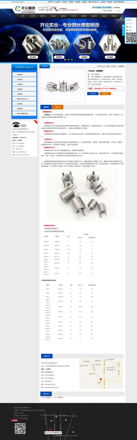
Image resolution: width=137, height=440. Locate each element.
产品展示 (53, 16)
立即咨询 (93, 93)
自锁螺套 (77, 2)
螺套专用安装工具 (93, 2)
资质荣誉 (83, 16)
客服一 (131, 27)
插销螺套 (109, 2)
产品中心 (114, 66)
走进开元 (33, 16)
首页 (22, 16)
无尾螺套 (71, 2)
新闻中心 (43, 16)
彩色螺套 (64, 2)
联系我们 (114, 16)
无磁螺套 (84, 2)
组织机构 (94, 16)
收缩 (123, 30)
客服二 (131, 30)
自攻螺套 (103, 2)
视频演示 (63, 16)
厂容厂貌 (73, 16)
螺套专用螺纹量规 (119, 2)
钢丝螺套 (57, 2)
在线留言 (104, 16)
